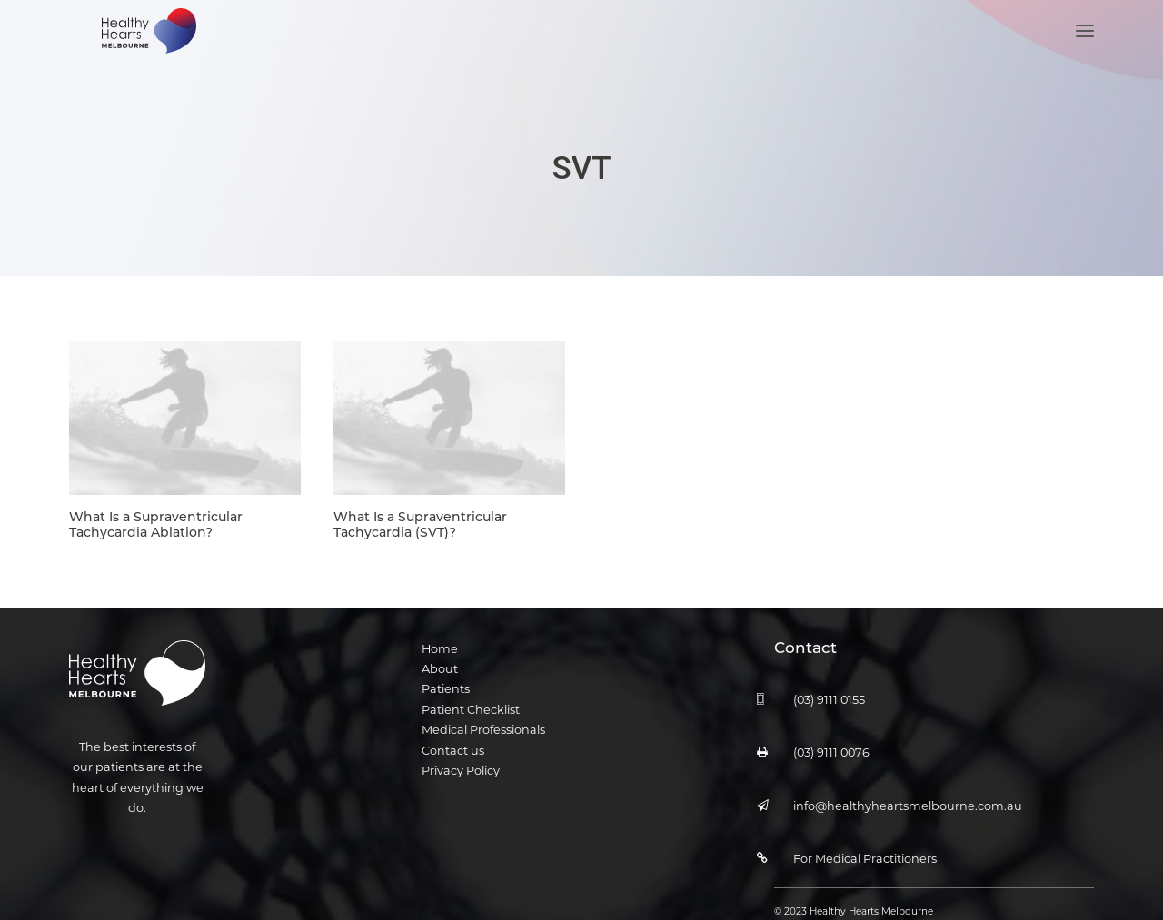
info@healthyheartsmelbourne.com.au (907, 802)
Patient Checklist (471, 706)
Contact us (453, 747)
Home (440, 645)
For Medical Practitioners (865, 855)
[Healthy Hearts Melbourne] (144, 52)
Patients (446, 685)
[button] (1085, 52)
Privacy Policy (461, 767)
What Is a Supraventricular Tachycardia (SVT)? (420, 521)
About (440, 665)
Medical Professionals (483, 726)
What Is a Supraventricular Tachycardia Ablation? (156, 521)
